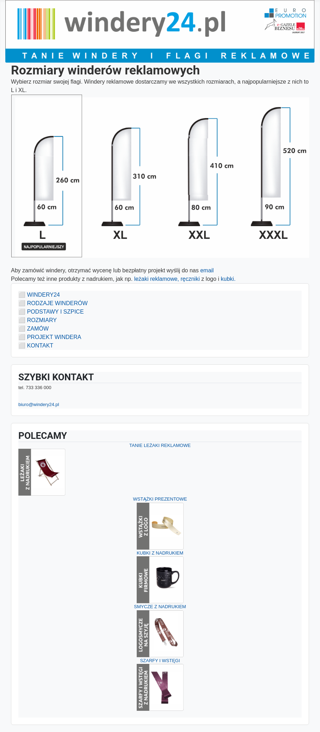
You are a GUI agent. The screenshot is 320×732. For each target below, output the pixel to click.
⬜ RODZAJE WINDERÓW (53, 303)
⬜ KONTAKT (35, 346)
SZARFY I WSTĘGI (160, 660)
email (206, 270)
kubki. (229, 279)
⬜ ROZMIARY (37, 320)
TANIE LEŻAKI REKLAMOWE (160, 445)
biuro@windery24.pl (38, 404)
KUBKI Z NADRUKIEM (160, 553)
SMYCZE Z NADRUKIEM (160, 606)
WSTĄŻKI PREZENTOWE (160, 499)
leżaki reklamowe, (156, 279)
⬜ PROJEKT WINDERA (49, 337)
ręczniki (190, 279)
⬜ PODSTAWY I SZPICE (51, 312)
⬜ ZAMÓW (33, 329)
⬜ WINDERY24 (39, 295)
